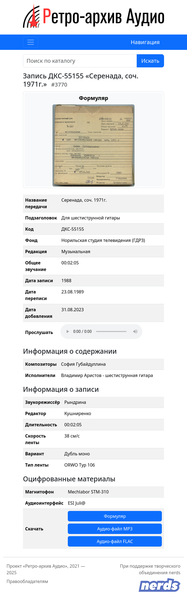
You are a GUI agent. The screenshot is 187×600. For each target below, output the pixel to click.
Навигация (145, 42)
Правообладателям (27, 581)
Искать (150, 60)
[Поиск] (80, 60)
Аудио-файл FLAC (115, 541)
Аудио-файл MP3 (115, 529)
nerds (174, 573)
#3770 (59, 84)
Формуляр (115, 516)
